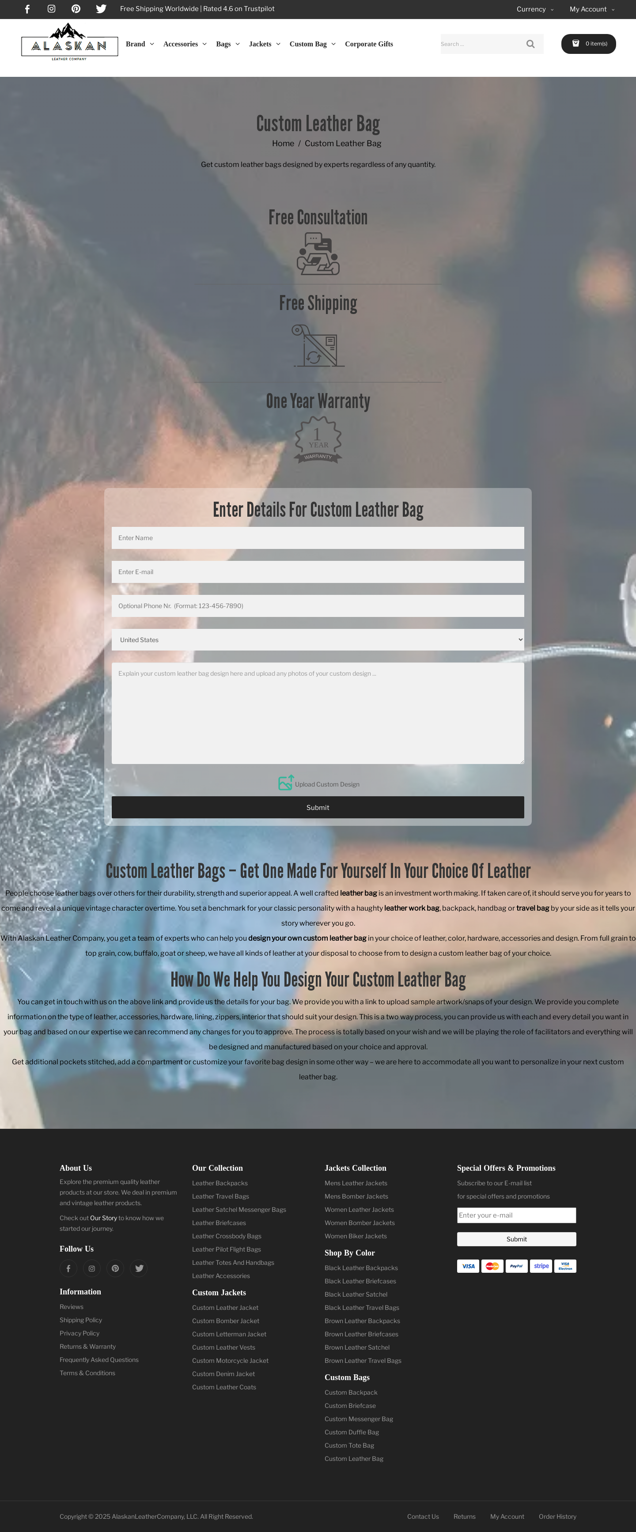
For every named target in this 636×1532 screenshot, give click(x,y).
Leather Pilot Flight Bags (226, 1249)
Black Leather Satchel (356, 1294)
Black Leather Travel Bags (362, 1307)
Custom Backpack (351, 1392)
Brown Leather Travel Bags (363, 1360)
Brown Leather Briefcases (361, 1334)
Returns (465, 1516)
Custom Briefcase (350, 1405)
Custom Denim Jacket (223, 1373)
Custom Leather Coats (224, 1387)
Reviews (71, 1306)
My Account (507, 1516)
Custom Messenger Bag (359, 1418)
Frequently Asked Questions (99, 1359)
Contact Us (423, 1516)
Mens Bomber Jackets (356, 1196)
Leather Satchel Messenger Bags (239, 1209)
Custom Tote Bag (349, 1445)
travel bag (532, 908)
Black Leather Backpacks (361, 1267)
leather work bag (411, 908)
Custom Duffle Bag (352, 1432)
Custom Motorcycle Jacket (230, 1360)
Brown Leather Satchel (357, 1347)
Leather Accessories (221, 1275)
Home (283, 143)
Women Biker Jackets (356, 1236)
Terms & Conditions (87, 1373)
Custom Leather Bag (354, 1458)
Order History (557, 1516)
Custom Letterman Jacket (229, 1334)
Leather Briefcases (219, 1222)
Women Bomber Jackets (360, 1222)
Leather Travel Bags (220, 1196)
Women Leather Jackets (359, 1209)
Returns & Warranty (88, 1346)
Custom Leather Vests (223, 1347)
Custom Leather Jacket (225, 1307)
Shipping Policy (81, 1320)
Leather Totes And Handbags (233, 1262)
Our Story (103, 1218)
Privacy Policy (79, 1333)
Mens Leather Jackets (356, 1183)
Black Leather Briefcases (360, 1281)
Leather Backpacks (220, 1183)
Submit (318, 808)
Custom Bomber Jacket (225, 1320)
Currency (536, 9)
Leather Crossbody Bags (226, 1236)
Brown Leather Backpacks (362, 1320)
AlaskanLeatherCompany (148, 1516)
